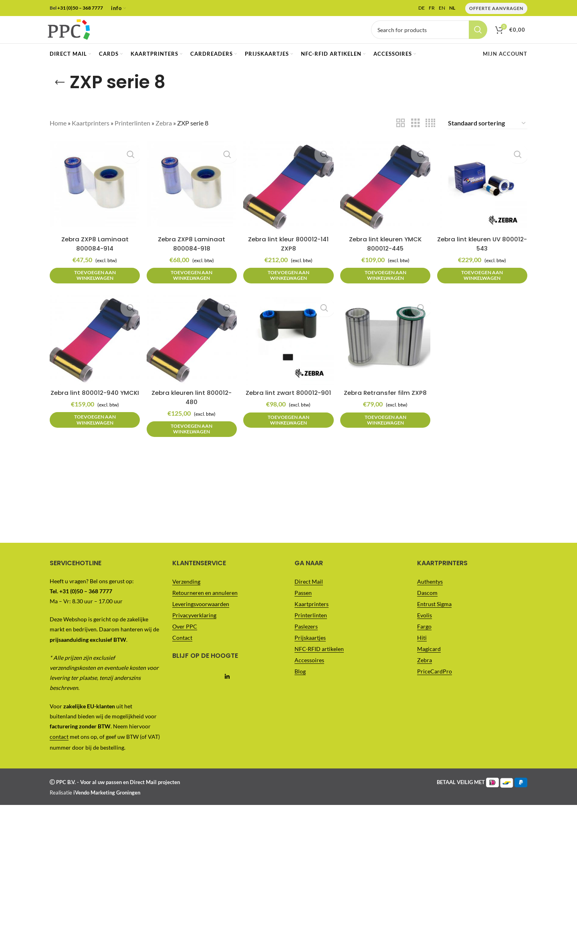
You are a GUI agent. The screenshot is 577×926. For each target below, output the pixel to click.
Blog (300, 684)
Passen (303, 606)
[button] (92, 285)
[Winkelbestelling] (487, 137)
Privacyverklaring (194, 628)
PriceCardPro (434, 684)
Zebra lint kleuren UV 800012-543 (484, 253)
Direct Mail (309, 594)
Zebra (163, 136)
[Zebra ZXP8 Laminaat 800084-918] (190, 198)
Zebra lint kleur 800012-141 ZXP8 (288, 253)
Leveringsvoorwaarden (200, 617)
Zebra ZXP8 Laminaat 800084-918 (190, 253)
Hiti (422, 650)
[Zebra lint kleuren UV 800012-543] (484, 198)
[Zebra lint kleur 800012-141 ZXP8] (288, 198)
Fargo (424, 639)
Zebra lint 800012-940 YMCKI (93, 407)
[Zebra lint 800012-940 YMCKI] (92, 352)
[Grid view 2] (400, 136)
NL (452, 8)
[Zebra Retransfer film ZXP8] (386, 352)
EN (442, 8)
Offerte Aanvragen (496, 8)
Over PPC (184, 639)
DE (421, 8)
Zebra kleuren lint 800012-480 (190, 407)
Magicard (429, 662)
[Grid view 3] (415, 136)
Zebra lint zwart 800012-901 (288, 407)
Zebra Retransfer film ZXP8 (386, 403)
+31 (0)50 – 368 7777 (80, 8)
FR (432, 8)
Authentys (430, 594)
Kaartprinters (90, 136)
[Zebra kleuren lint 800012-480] (190, 352)
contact (59, 750)
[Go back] (60, 96)
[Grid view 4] (430, 136)
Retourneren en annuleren (205, 606)
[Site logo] (81, 36)
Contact (182, 650)
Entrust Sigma (434, 617)
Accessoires (309, 673)
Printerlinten (132, 136)
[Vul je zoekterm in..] (429, 37)
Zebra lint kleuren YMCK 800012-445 (386, 253)
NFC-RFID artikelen (319, 662)
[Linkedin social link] (227, 690)
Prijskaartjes (310, 650)
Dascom (427, 606)
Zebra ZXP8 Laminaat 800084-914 (93, 253)
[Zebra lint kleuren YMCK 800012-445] (386, 198)
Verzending (186, 594)
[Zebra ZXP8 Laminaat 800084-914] (92, 198)
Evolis (424, 628)
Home (58, 136)
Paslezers (306, 639)
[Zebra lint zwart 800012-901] (288, 352)
